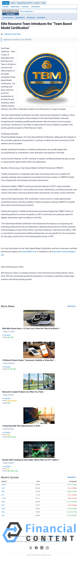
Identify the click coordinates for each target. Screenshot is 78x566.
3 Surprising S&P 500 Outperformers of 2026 (22, 426)
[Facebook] (36, 548)
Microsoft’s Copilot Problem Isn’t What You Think (23, 392)
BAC (3, 495)
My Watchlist (19, 18)
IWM (8, 471)
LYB (11, 437)
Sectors (37, 3)
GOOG (4, 498)
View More (71, 306)
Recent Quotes (8, 18)
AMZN (4, 485)
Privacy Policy (45, 541)
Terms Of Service (60, 541)
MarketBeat (7, 335)
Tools (43, 3)
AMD (3, 492)
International (35, 7)
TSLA (3, 515)
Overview (5, 7)
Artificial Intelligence (12, 400)
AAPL (3, 488)
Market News (15, 7)
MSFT (8, 403)
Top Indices (30, 18)
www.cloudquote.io (55, 536)
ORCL (3, 512)
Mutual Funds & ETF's (24, 3)
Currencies (25, 7)
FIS (8, 369)
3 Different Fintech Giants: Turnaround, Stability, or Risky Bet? (29, 360)
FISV (11, 369)
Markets (6, 3)
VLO (15, 437)
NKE (12, 337)
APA (8, 437)
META (3, 502)
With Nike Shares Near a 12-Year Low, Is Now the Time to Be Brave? (31, 328)
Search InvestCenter (26, 11)
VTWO (16, 471)
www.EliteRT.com (29, 251)
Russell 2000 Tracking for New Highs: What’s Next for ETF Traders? (31, 460)
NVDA (12, 471)
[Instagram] (47, 548)
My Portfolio (41, 18)
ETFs (8, 468)
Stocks (13, 3)
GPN (15, 369)
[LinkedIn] (41, 548)
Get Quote (10, 14)
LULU (8, 337)
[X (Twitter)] (30, 548)
